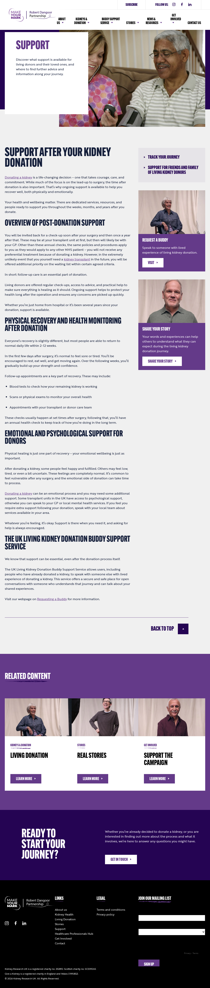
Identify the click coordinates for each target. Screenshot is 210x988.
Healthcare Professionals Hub (74, 934)
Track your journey (162, 157)
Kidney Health (64, 914)
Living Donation (65, 919)
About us (61, 909)
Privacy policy (105, 914)
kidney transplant (77, 259)
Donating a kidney (18, 493)
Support (60, 929)
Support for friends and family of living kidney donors (171, 170)
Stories (59, 924)
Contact (60, 943)
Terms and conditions (111, 909)
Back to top (169, 629)
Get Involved (63, 938)
